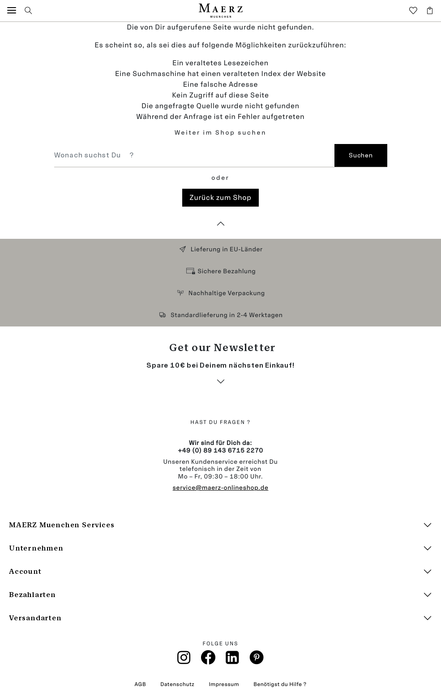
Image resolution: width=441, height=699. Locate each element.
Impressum (224, 684)
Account (25, 571)
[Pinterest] (257, 660)
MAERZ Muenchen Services (61, 525)
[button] (11, 10)
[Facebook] (208, 660)
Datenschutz (177, 684)
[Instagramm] (184, 660)
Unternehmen (36, 548)
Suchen (360, 155)
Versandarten (35, 618)
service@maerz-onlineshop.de (221, 487)
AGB (140, 684)
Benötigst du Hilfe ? (279, 684)
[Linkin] (233, 660)
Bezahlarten (32, 594)
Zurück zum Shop (220, 197)
